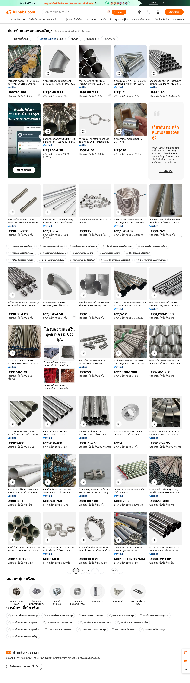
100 (114, 571)
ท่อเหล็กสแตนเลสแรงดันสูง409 (154, 615)
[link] (186, 653)
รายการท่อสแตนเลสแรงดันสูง (58, 629)
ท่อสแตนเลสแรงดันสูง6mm (21, 253)
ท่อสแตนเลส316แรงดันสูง (20, 246)
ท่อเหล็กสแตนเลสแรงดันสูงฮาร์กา (132, 622)
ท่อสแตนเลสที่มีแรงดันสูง (123, 629)
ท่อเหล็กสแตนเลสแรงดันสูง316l (83, 246)
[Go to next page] (120, 571)
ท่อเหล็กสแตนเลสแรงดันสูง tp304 (58, 622)
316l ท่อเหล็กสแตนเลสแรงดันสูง (115, 260)
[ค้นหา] (119, 12)
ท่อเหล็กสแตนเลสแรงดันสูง (51, 260)
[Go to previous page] (70, 571)
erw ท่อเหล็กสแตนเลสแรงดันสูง (152, 246)
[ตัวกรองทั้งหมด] (19, 38)
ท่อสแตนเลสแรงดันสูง (82, 253)
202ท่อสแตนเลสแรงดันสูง (138, 253)
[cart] (149, 12)
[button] (108, 12)
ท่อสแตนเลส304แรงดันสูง (91, 615)
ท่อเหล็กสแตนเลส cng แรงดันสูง (23, 636)
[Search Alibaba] (74, 12)
